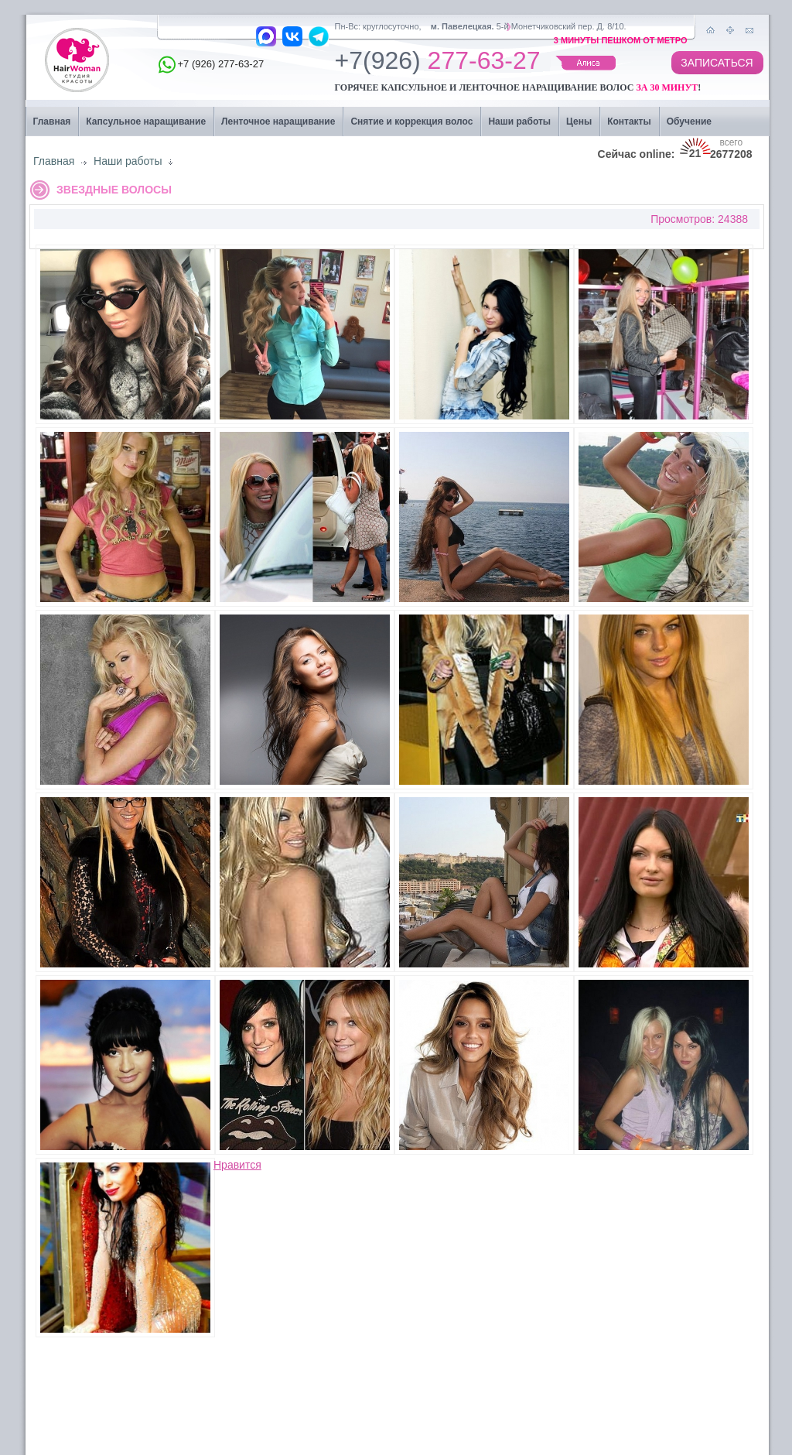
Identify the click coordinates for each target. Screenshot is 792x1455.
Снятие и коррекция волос (411, 121)
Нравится (237, 1165)
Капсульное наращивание (146, 121)
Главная (52, 121)
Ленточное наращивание (278, 121)
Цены (579, 121)
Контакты (629, 121)
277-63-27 (438, 63)
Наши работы (519, 121)
